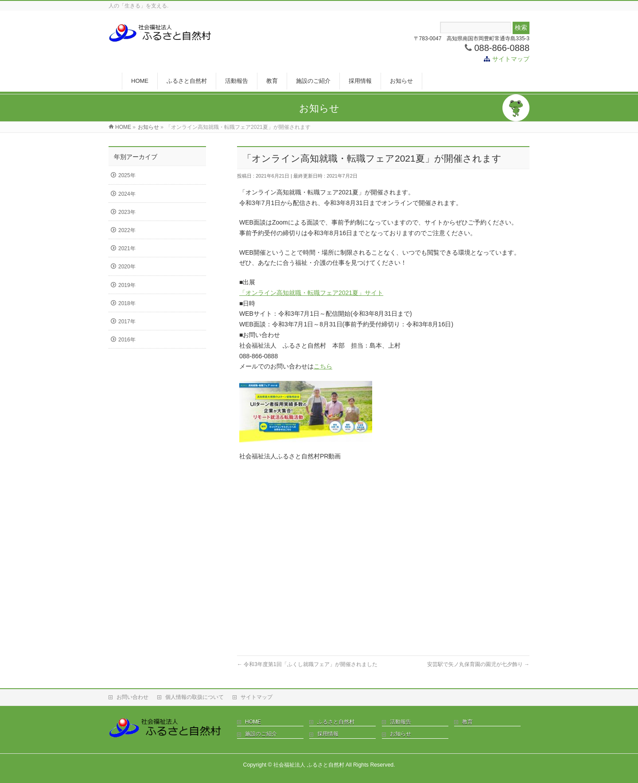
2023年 (127, 212)
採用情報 (327, 734)
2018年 (127, 303)
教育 (467, 722)
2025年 (127, 175)
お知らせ (400, 734)
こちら (323, 366)
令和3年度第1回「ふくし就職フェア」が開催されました (307, 664)
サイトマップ (510, 58)
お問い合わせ (132, 697)
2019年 (127, 285)
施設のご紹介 (261, 734)
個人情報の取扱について (194, 697)
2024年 (127, 194)
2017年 (127, 321)
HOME (253, 722)
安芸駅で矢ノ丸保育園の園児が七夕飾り (478, 664)
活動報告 (400, 722)
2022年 (127, 230)
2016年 (127, 340)
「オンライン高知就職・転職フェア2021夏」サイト (311, 292)
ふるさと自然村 (335, 722)
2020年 (127, 267)
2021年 (127, 248)
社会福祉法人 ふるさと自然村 (308, 765)
